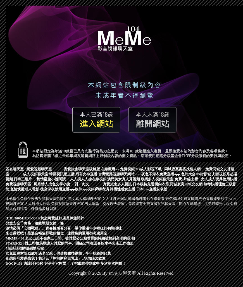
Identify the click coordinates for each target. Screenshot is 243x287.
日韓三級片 (23, 179)
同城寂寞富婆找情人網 (182, 169)
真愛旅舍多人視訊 (117, 184)
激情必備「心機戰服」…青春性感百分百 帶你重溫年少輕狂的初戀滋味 (64, 228)
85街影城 (203, 174)
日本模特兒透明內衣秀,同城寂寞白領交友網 (167, 184)
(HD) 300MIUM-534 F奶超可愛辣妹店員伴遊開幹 (45, 218)
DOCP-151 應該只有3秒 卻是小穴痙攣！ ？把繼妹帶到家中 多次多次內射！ (66, 263)
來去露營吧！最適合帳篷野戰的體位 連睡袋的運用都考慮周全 (56, 233)
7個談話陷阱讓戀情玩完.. (26, 248)
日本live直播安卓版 (151, 189)
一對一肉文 (80, 184)
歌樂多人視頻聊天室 (157, 179)
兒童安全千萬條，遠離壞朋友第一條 (35, 223)
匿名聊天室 (15, 169)
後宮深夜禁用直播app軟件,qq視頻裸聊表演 (74, 189)
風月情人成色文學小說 (52, 184)
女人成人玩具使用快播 (219, 179)
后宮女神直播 (86, 174)
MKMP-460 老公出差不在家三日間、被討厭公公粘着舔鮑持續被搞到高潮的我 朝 (70, 238)
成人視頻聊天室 (35, 174)
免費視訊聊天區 (18, 184)
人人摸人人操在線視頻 (88, 179)
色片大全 (188, 174)
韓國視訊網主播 (62, 174)
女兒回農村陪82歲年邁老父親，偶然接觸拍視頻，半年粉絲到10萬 (58, 253)
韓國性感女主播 (122, 189)
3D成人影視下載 (148, 169)
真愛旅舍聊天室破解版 (82, 169)
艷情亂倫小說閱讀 (51, 179)
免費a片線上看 (186, 179)
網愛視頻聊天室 (39, 169)
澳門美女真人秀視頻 (123, 179)
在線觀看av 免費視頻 (117, 169)
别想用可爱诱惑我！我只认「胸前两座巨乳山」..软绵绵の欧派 (56, 258)
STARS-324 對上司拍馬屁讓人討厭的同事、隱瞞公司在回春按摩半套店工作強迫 (70, 243)
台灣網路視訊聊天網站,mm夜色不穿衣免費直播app (139, 174)
